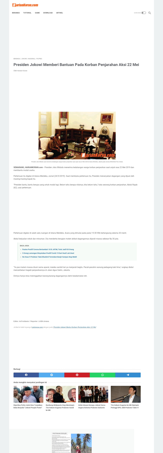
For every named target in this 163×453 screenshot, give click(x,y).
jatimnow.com (37, 340)
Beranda (17, 9)
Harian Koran (85, 449)
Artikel (61, 9)
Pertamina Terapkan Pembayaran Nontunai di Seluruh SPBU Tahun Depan (130, 56)
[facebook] (23, 387)
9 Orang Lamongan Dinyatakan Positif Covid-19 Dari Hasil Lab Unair (48, 266)
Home (72, 444)
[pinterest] (59, 387)
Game (38, 9)
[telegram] (95, 387)
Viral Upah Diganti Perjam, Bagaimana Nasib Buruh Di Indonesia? (126, 76)
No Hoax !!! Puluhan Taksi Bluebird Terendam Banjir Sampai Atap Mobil (49, 269)
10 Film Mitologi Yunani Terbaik (129, 84)
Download (49, 9)
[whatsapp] (77, 387)
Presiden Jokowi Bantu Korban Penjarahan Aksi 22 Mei (75, 339)
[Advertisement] (59, 34)
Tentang (80, 444)
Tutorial (29, 9)
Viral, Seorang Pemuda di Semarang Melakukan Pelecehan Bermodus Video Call (131, 45)
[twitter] (41, 387)
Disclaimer (89, 444)
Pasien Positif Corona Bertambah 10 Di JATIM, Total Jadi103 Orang (48, 262)
